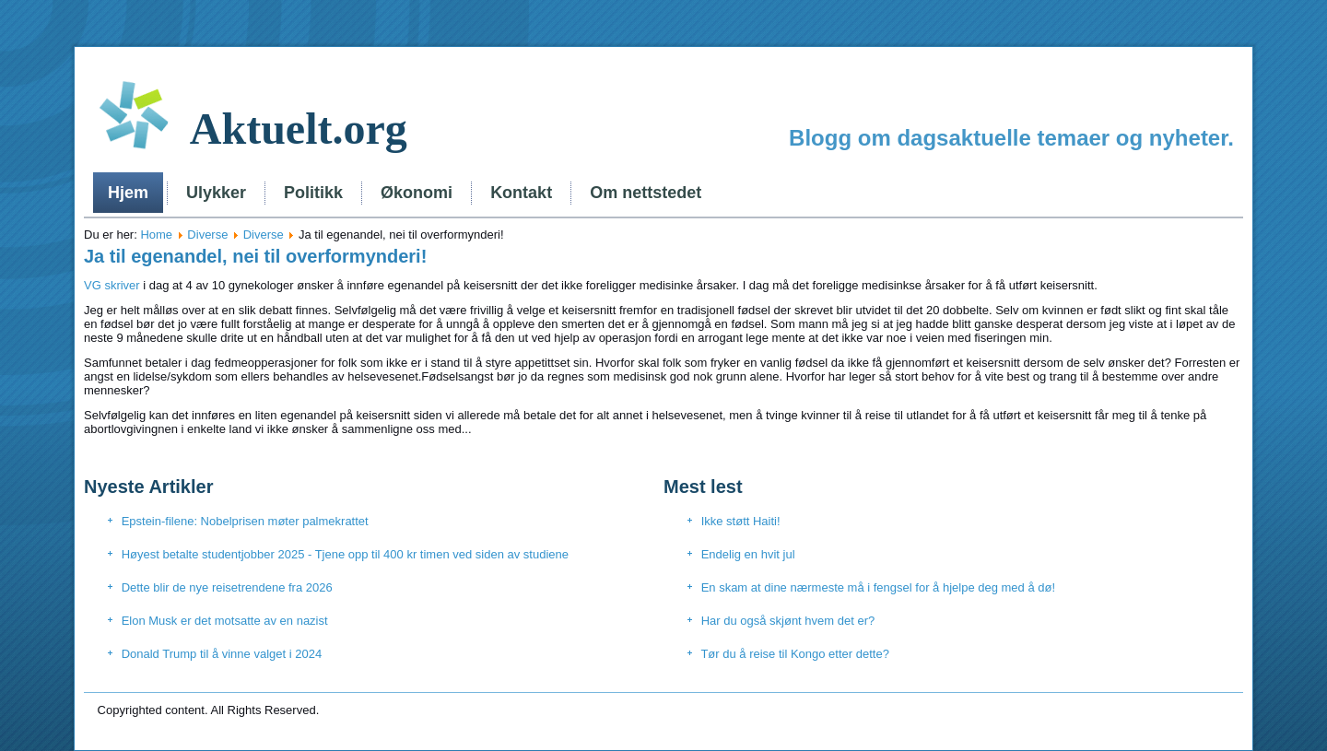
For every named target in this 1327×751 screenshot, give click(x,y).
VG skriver (112, 285)
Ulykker (216, 192)
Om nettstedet (645, 192)
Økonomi (416, 192)
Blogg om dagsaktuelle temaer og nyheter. (1011, 137)
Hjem (128, 192)
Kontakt (521, 192)
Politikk (313, 192)
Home (156, 234)
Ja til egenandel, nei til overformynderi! (255, 256)
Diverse (207, 234)
